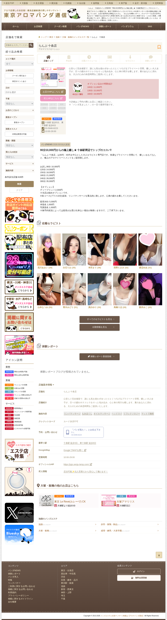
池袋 (45, 524)
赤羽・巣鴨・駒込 (113, 524)
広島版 (109, 3)
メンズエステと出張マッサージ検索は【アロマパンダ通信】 (122, 616)
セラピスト (130, 58)
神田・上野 (66, 592)
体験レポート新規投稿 (99, 356)
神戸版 (123, 3)
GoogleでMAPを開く (75, 450)
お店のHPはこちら (53, 92)
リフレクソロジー (131, 413)
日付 (7, 88)
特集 (10, 580)
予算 (7, 99)
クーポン (110, 58)
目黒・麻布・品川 (69, 580)
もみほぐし (87, 413)
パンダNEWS (82, 26)
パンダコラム (127, 26)
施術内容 (9, 170)
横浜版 (54, 3)
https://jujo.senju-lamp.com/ (78, 464)
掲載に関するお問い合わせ (20, 589)
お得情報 (9, 70)
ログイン (139, 571)
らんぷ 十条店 (48, 45)
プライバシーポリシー (18, 595)
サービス (9, 164)
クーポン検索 (60, 26)
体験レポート (105, 26)
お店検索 (38, 26)
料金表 (69, 58)
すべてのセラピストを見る (99, 319)
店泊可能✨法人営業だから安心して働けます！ (86, 471)
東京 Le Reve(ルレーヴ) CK (70, 501)
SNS (150, 26)
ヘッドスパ (117, 413)
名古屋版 (39, 3)
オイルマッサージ (102, 413)
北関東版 (158, 3)
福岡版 (95, 3)
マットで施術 (147, 413)
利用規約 (12, 592)
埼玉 (63, 595)
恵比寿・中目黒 (68, 573)
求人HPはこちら (53, 98)
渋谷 (63, 577)
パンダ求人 (13, 577)
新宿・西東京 (67, 589)
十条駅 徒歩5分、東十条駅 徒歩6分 (80, 443)
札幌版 (68, 3)
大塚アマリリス (126, 501)
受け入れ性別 (11, 152)
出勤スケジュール (89, 58)
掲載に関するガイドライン (20, 599)
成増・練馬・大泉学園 (115, 530)
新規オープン (11, 117)
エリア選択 (10, 59)
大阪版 (24, 3)
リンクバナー (14, 583)
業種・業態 (10, 141)
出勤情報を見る (99, 327)
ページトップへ (159, 555)
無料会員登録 (139, 578)
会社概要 (12, 602)
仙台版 (81, 3)
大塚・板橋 (48, 530)
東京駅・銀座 (67, 583)
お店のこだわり (12, 110)
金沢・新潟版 (140, 3)
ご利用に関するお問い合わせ (21, 586)
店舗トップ (48, 58)
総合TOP (9, 3)
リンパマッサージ (72, 413)
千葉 (63, 599)
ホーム (16, 26)
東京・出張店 (67, 570)
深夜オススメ (11, 129)
